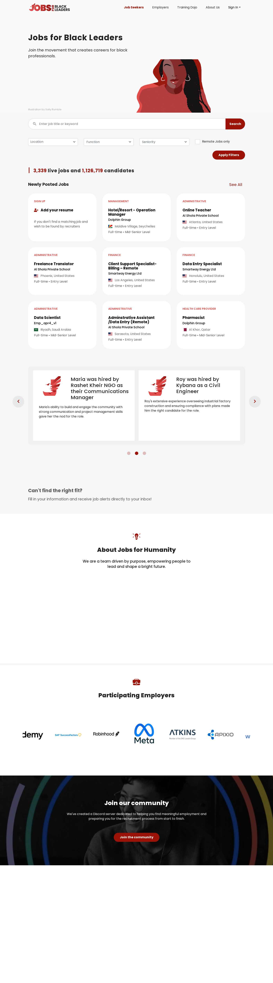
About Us (213, 7)
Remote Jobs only (212, 141)
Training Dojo (187, 7)
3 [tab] (142, 451)
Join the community (136, 837)
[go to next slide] (251, 398)
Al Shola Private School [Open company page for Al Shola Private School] (201, 215)
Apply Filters (228, 155)
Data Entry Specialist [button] (202, 263)
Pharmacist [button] (194, 317)
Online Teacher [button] (197, 210)
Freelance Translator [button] (54, 263)
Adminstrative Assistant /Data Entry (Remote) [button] (131, 319)
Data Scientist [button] (47, 317)
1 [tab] (127, 451)
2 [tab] (135, 451)
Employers (160, 7)
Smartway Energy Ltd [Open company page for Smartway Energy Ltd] (124, 273)
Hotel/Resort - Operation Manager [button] (131, 212)
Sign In (233, 7)
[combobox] (109, 142)
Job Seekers (134, 7)
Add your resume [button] (53, 210)
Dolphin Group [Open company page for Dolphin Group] (119, 219)
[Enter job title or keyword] (136, 123)
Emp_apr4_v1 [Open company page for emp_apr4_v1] (45, 323)
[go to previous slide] (14, 398)
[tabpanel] (84, 405)
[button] (235, 123)
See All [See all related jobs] (235, 184)
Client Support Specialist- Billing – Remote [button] (132, 266)
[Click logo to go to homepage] (49, 7)
